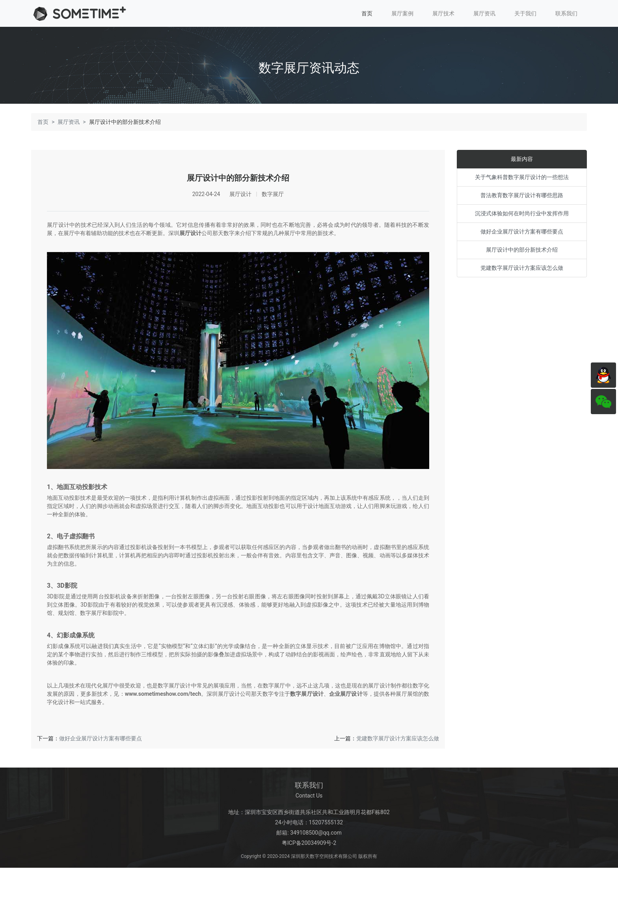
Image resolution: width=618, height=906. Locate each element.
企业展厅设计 (346, 695)
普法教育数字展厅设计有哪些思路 (521, 197)
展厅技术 (443, 13)
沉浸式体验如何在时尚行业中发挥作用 (522, 215)
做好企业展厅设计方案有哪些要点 (100, 740)
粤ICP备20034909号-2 (309, 844)
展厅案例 (402, 13)
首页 (366, 13)
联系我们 (566, 13)
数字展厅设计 (307, 695)
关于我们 (525, 13)
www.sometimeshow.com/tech (163, 695)
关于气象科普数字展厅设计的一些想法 (522, 179)
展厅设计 (190, 235)
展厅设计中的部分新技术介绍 (522, 251)
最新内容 (522, 161)
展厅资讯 (484, 13)
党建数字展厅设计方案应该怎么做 (397, 740)
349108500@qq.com (316, 834)
